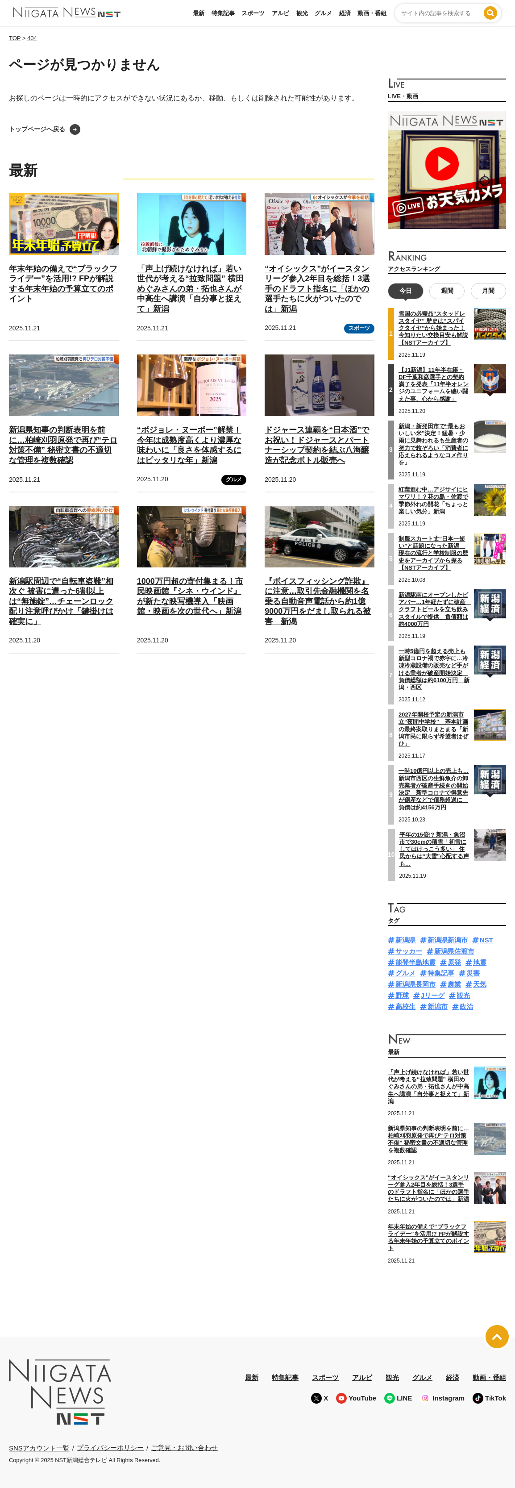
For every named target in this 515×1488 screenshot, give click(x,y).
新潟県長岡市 (415, 984)
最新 (198, 13)
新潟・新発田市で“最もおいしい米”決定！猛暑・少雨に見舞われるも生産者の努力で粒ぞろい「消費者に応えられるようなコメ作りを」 (433, 444)
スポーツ (253, 13)
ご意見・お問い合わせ (184, 1447)
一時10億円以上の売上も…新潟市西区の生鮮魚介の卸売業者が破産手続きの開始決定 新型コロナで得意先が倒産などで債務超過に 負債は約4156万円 (434, 788)
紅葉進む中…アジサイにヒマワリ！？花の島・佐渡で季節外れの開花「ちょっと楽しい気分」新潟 (433, 500)
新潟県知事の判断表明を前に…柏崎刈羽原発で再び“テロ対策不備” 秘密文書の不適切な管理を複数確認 (428, 1139)
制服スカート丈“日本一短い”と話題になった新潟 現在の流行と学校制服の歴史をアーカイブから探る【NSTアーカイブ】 (433, 553)
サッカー (408, 951)
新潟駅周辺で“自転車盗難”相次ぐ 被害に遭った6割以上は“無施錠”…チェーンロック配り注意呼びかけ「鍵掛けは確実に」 (61, 601)
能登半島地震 (415, 962)
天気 (479, 984)
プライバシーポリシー (110, 1447)
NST (486, 940)
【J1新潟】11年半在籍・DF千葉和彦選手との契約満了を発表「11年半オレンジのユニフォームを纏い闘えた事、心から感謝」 (434, 384)
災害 (473, 973)
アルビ (280, 13)
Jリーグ (432, 995)
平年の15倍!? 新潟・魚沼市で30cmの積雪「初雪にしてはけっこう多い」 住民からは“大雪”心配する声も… (434, 849)
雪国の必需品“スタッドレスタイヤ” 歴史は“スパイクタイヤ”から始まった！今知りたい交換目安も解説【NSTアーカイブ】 (433, 328)
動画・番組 (371, 13)
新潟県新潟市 (448, 940)
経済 (345, 13)
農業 (454, 984)
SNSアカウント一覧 (39, 1448)
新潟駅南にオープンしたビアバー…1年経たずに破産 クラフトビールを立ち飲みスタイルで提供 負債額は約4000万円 (435, 609)
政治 (466, 1006)
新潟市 (438, 1006)
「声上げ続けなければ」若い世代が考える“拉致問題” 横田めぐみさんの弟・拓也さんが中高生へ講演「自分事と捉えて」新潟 (190, 288)
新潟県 (405, 940)
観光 (302, 13)
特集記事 (223, 13)
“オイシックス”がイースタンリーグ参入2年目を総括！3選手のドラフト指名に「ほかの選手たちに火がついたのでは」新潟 (317, 288)
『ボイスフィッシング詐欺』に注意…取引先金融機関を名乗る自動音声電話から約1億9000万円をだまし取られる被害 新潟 (318, 601)
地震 (479, 962)
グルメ (323, 13)
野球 (402, 995)
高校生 (405, 1006)
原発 (454, 962)
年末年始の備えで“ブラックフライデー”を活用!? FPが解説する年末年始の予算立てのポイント (428, 1237)
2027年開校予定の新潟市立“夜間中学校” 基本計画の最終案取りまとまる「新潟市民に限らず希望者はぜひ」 (433, 729)
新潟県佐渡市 (454, 951)
